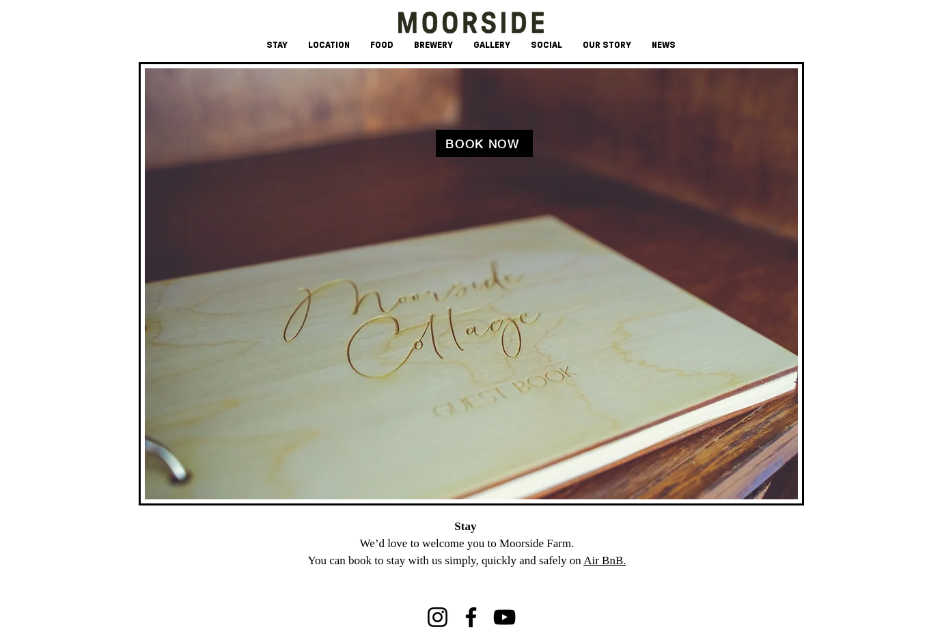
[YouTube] (504, 617)
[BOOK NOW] (484, 143)
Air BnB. (604, 560)
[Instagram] (437, 617)
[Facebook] (471, 617)
